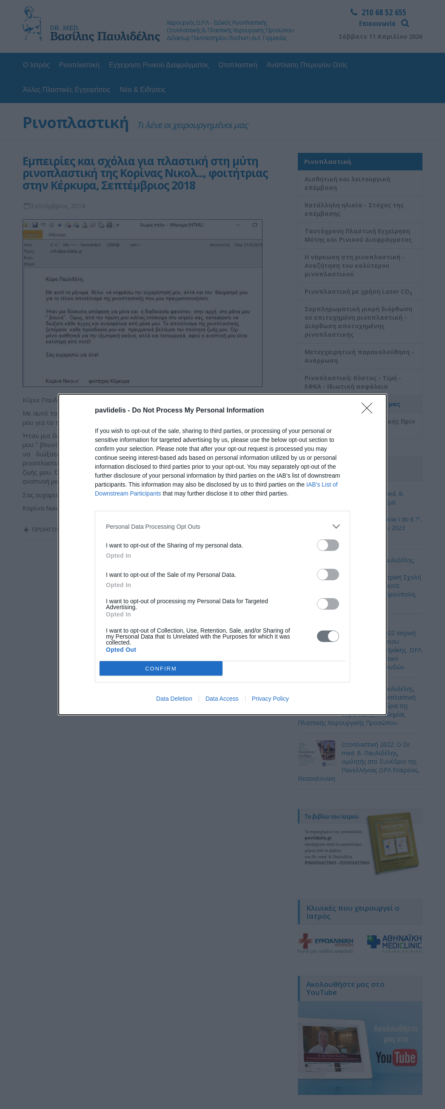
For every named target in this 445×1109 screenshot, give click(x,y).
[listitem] (222, 526)
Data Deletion (174, 698)
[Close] (370, 411)
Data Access (222, 698)
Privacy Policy (270, 698)
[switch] (328, 545)
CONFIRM (161, 668)
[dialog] (222, 554)
